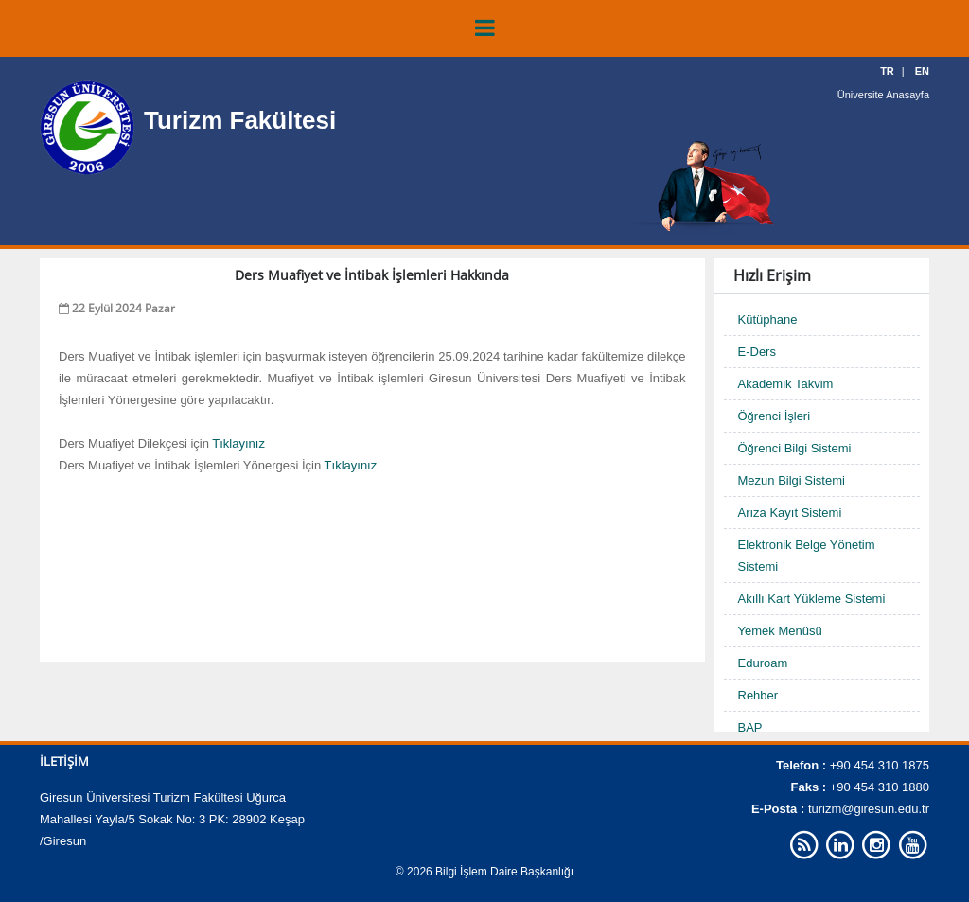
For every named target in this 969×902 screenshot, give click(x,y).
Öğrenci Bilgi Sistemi (795, 448)
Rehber (758, 695)
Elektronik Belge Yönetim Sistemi (806, 556)
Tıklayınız (238, 443)
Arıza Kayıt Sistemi (790, 512)
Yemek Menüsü (780, 631)
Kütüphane (768, 319)
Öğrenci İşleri (774, 416)
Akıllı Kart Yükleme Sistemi (812, 599)
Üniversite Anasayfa (883, 94)
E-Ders (757, 352)
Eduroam (763, 663)
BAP (750, 727)
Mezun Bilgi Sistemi (791, 480)
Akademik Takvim (786, 384)
